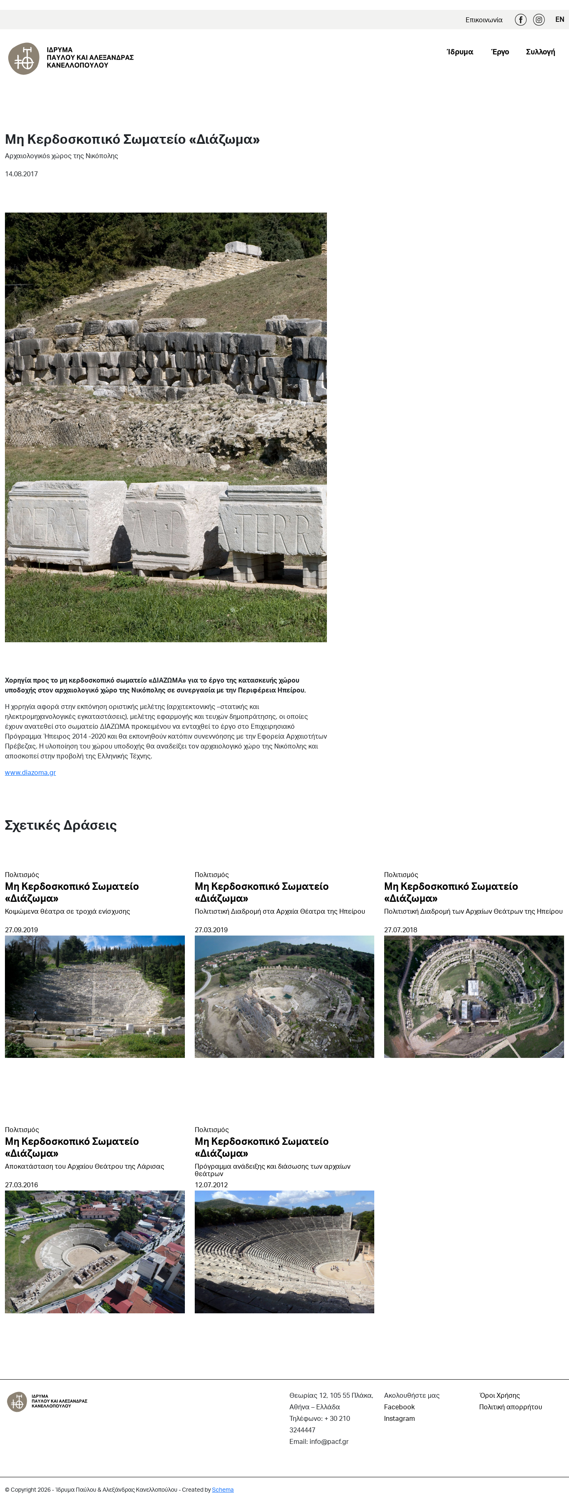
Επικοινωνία (484, 19)
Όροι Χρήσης (499, 1395)
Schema (223, 1489)
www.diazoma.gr (30, 772)
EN (559, 19)
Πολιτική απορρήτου (510, 1406)
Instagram (539, 20)
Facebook (521, 20)
